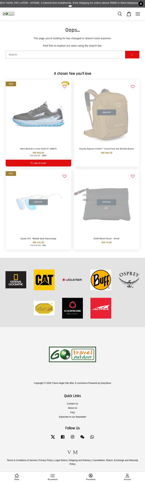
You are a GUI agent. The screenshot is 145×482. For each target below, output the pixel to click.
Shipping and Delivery (80, 460)
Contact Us (72, 403)
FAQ (72, 412)
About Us (72, 408)
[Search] (65, 54)
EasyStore (106, 383)
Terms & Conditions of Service (22, 460)
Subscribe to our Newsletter (72, 417)
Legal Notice (61, 460)
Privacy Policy (46, 460)
